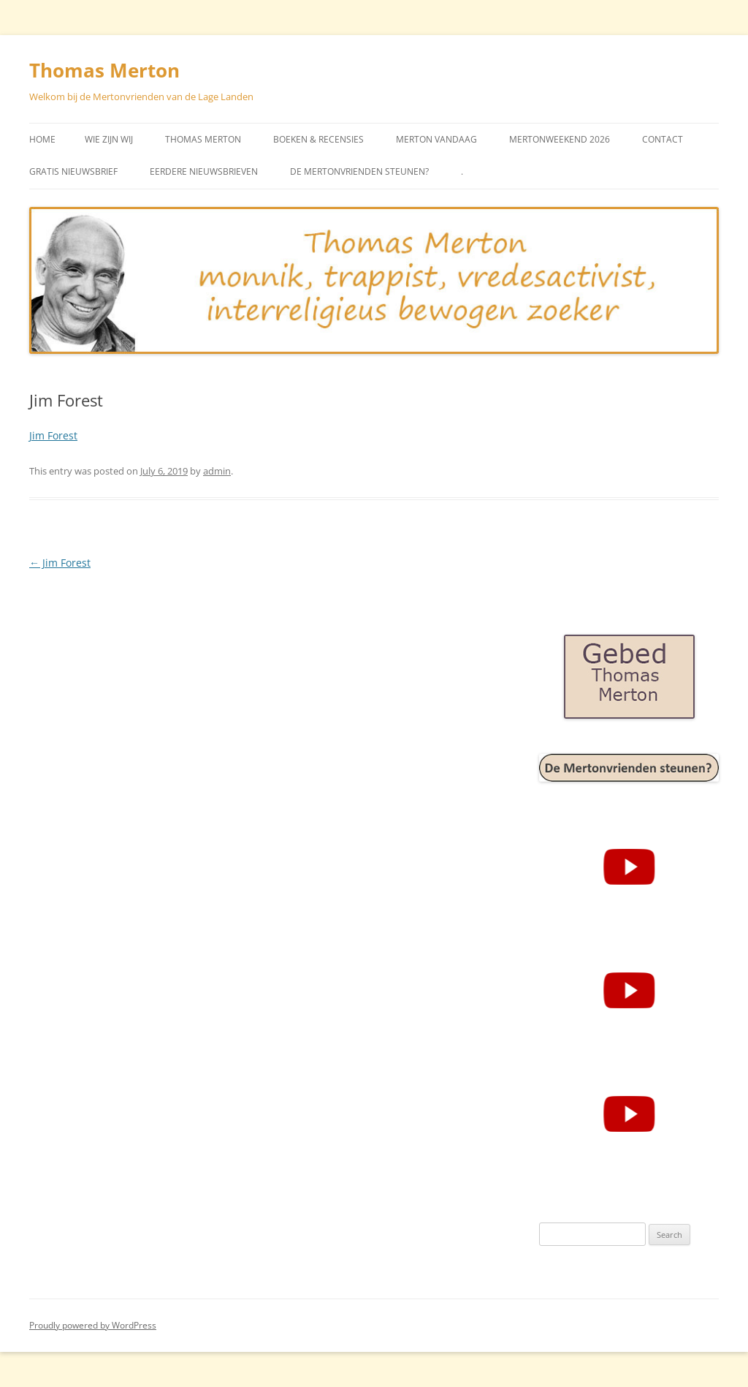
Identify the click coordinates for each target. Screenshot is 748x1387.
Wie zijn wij (109, 139)
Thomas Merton (104, 70)
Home (42, 139)
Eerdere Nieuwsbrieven (204, 171)
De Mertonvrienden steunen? (359, 171)
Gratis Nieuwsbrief (73, 171)
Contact (662, 139)
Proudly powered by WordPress (92, 1325)
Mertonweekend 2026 (559, 139)
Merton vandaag (436, 139)
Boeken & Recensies (318, 139)
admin (217, 470)
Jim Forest (53, 435)
